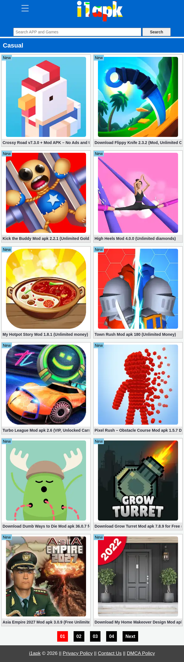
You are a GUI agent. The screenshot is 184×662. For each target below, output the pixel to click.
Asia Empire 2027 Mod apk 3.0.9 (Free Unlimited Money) (46, 622)
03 (95, 636)
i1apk (35, 653)
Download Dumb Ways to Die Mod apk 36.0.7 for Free (46, 526)
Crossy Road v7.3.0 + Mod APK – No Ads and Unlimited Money (46, 142)
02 (79, 636)
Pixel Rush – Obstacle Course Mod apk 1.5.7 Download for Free (138, 430)
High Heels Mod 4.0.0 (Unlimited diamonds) (135, 238)
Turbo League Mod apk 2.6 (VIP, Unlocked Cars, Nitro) (46, 430)
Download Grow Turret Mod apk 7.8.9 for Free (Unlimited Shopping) (138, 526)
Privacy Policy (78, 653)
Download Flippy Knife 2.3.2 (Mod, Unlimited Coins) (138, 142)
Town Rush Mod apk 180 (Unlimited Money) (135, 334)
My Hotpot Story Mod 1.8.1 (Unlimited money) (45, 334)
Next (130, 636)
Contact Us (110, 653)
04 (111, 636)
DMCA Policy (141, 653)
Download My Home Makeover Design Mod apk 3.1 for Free (138, 622)
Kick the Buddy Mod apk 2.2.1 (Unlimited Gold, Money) (46, 238)
